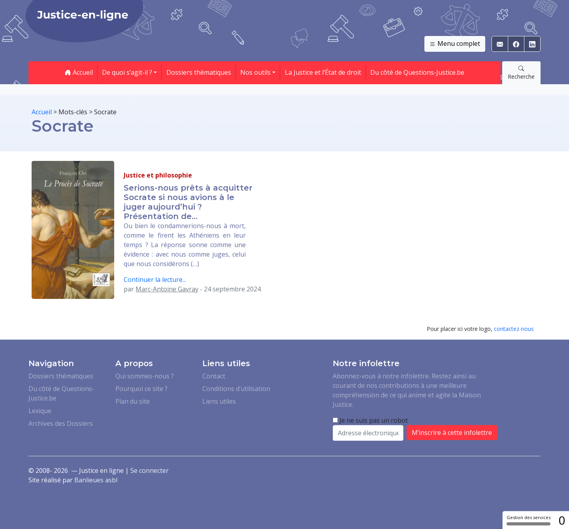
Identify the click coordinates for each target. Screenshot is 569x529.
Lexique (39, 410)
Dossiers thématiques (198, 72)
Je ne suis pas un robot (370, 420)
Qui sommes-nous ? (144, 376)
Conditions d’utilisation (236, 388)
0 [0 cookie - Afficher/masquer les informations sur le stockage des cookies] (561, 520)
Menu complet (455, 44)
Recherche (521, 72)
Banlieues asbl (95, 480)
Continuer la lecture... (155, 279)
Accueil (79, 72)
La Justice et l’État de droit (323, 72)
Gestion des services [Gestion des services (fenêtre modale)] (528, 519)
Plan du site (132, 401)
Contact (213, 376)
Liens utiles (219, 401)
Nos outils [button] (255, 72)
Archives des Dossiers (60, 423)
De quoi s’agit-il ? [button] (127, 72)
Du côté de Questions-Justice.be (417, 72)
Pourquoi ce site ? (141, 388)
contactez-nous (514, 329)
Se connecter (149, 470)
